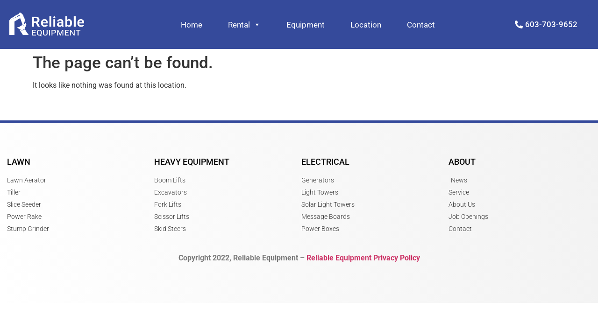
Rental (244, 24)
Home (191, 24)
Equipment (305, 24)
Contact (421, 24)
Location (365, 24)
